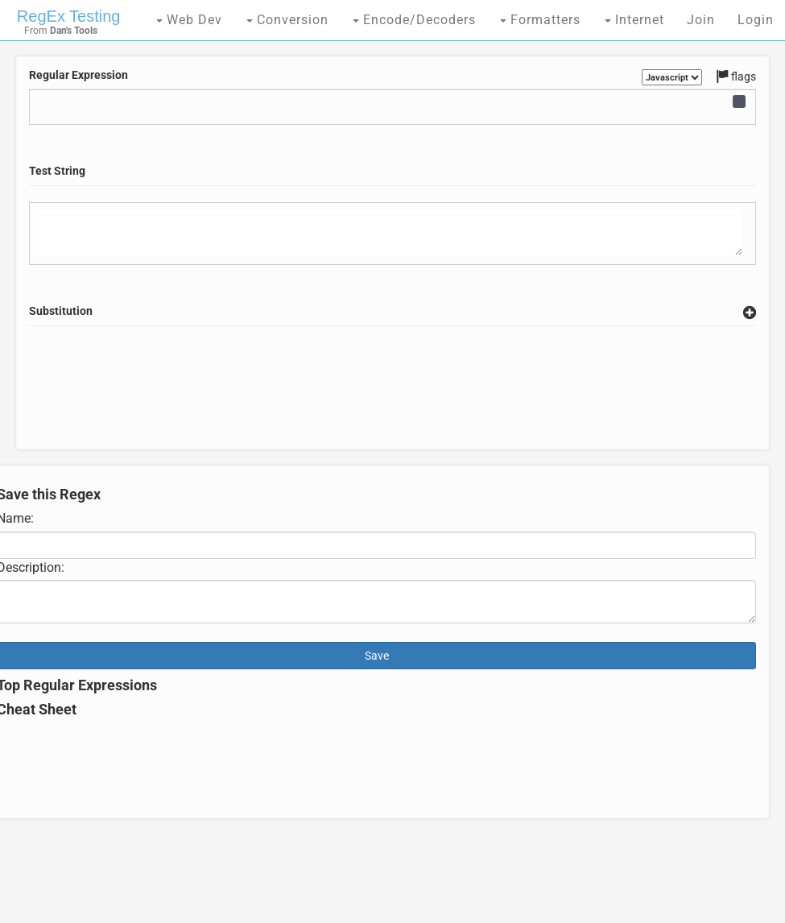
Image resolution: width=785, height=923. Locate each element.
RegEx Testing (69, 16)
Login (755, 19)
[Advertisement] (392, 407)
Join (701, 19)
